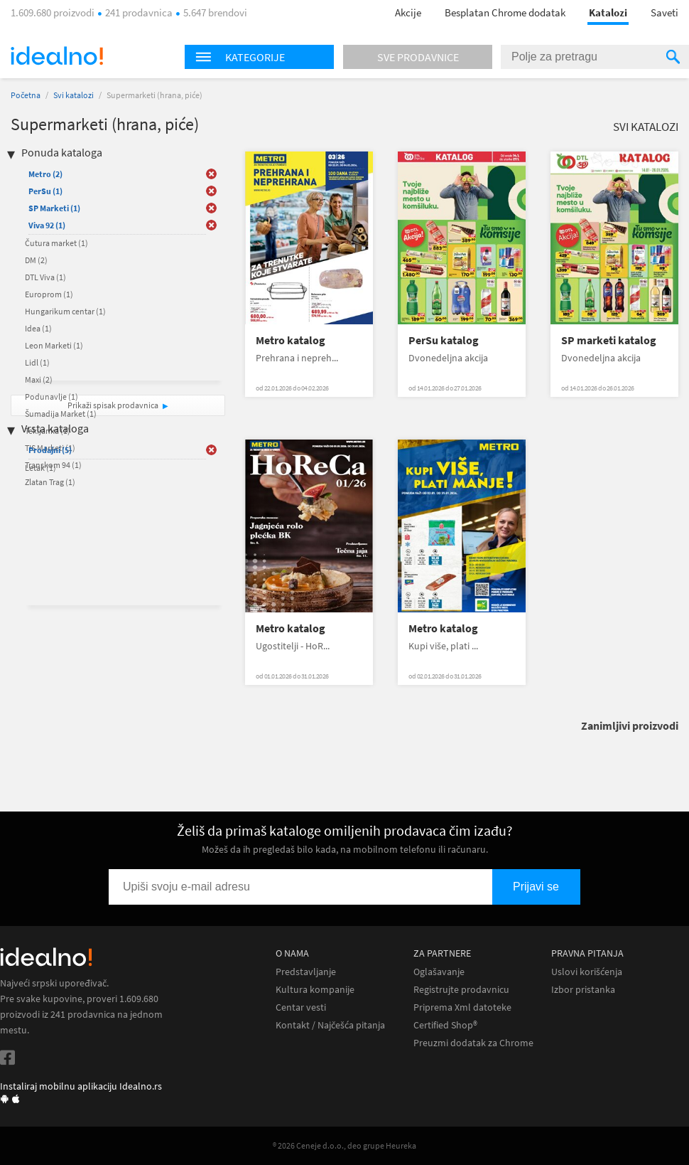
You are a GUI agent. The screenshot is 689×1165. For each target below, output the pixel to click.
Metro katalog (290, 340)
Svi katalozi (73, 95)
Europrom (49, 294)
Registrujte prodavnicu (461, 990)
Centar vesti (301, 1007)
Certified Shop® (445, 1025)
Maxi (39, 379)
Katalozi (608, 12)
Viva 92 (46, 225)
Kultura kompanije (315, 990)
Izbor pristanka (583, 990)
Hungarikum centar (65, 311)
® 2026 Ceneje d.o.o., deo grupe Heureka (344, 1145)
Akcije (408, 12)
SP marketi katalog (608, 340)
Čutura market (56, 243)
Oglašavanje (439, 972)
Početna (25, 95)
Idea (38, 328)
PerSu (45, 191)
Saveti (664, 12)
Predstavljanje (306, 972)
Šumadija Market (61, 413)
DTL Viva (45, 277)
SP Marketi (54, 208)
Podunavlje (51, 396)
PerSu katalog (443, 340)
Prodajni (50, 450)
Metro (45, 174)
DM (36, 260)
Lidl (37, 362)
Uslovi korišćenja (586, 972)
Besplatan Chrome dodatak (505, 12)
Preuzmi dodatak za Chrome (473, 1043)
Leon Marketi (54, 345)
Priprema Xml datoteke (462, 1007)
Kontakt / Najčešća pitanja (330, 1025)
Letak (40, 467)
